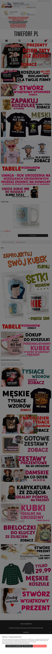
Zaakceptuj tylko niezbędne (13, 646)
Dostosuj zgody (27, 646)
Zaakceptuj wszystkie (40, 646)
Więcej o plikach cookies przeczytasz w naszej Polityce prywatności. (15, 643)
